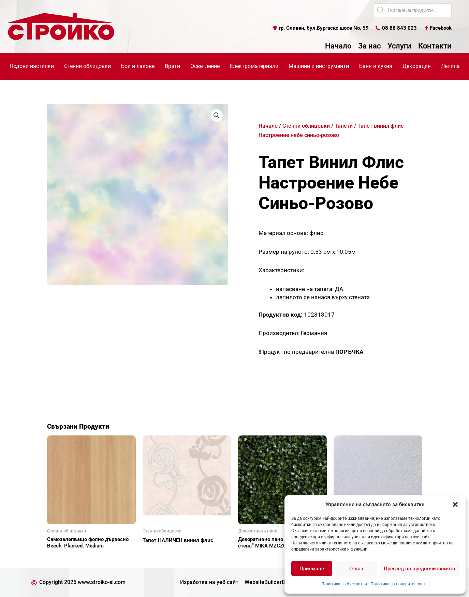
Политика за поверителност (397, 584)
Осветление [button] (205, 66)
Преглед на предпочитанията (419, 569)
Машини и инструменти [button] (319, 66)
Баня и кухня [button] (375, 66)
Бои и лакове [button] (138, 66)
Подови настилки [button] (32, 66)
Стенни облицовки (306, 126)
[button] (455, 504)
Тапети (344, 126)
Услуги (399, 46)
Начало (338, 46)
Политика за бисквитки (344, 584)
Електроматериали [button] (254, 66)
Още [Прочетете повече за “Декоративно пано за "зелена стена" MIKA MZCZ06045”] (251, 557)
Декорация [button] (416, 66)
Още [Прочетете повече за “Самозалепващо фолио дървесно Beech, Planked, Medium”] (60, 557)
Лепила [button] (450, 66)
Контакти (435, 46)
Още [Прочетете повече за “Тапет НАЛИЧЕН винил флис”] (156, 552)
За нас (369, 46)
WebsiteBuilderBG (267, 582)
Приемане (311, 569)
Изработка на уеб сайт (209, 582)
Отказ (356, 569)
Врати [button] (172, 66)
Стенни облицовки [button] (87, 66)
